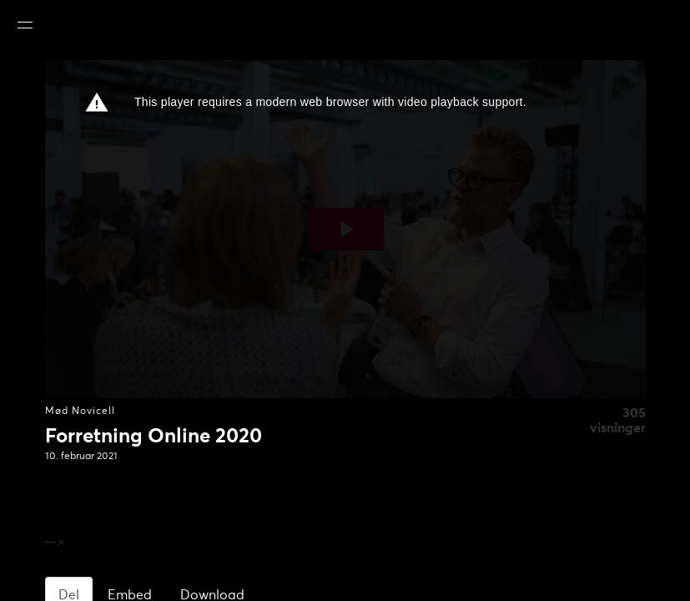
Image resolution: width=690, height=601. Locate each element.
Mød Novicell (80, 412)
